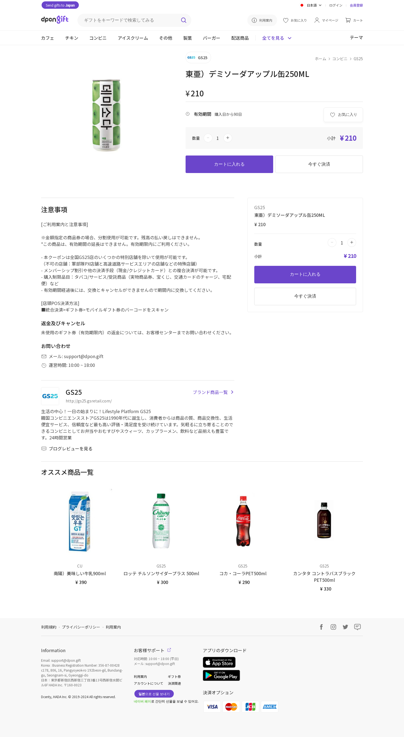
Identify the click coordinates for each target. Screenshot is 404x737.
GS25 (358, 58)
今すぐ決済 (319, 164)
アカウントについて (148, 683)
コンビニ (340, 58)
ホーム (320, 58)
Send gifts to (60, 5)
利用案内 (113, 627)
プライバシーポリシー (81, 627)
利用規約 (48, 627)
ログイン (335, 5)
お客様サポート (152, 650)
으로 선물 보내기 (154, 693)
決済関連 (174, 683)
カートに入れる (229, 164)
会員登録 (356, 5)
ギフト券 (174, 676)
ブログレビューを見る (67, 448)
